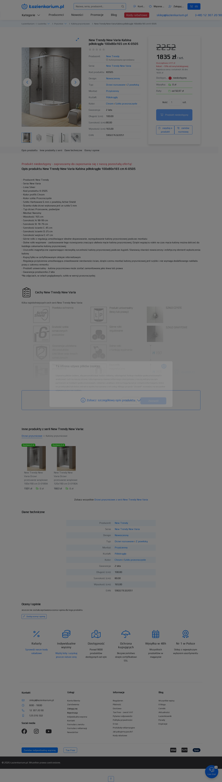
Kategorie (31, 15)
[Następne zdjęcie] (75, 82)
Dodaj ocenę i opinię (34, 616)
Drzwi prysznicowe (32, 435)
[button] (48, 23)
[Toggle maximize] (77, 39)
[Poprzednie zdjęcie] (27, 82)
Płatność (117, 704)
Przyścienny (112, 91)
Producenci (56, 14)
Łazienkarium (28, 23)
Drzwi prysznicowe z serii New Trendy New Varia (121, 499)
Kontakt (139, 6)
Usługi (70, 692)
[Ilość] (175, 102)
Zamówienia (73, 704)
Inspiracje (162, 724)
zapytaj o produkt (165, 130)
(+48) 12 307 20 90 (208, 15)
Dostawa (117, 708)
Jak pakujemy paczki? (123, 731)
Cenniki (161, 708)
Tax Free (70, 750)
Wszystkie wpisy (166, 700)
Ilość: (165, 102)
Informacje (118, 692)
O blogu (162, 704)
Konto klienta (73, 700)
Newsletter (72, 732)
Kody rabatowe (136, 15)
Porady (161, 720)
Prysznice (58, 23)
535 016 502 (36, 715)
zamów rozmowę (183, 130)
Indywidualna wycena (77, 716)
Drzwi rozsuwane (115, 84)
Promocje (96, 14)
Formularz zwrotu (75, 724)
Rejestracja (72, 712)
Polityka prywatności (122, 720)
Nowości (77, 14)
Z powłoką (133, 84)
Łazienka (42, 23)
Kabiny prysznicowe (80, 23)
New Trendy (112, 56)
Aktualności (164, 712)
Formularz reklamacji (77, 728)
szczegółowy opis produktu (111, 400)
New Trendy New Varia (118, 65)
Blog (114, 14)
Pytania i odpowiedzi (122, 716)
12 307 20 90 (36, 710)
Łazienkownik (165, 716)
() (194, 6)
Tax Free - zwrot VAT (123, 712)
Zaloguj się (177, 6)
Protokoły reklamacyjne (124, 727)
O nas (115, 724)
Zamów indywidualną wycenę (40, 750)
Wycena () (157, 6)
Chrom (109, 103)
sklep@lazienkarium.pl (172, 15)
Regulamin (118, 700)
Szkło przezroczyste (126, 103)
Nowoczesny (113, 78)
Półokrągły (112, 97)
